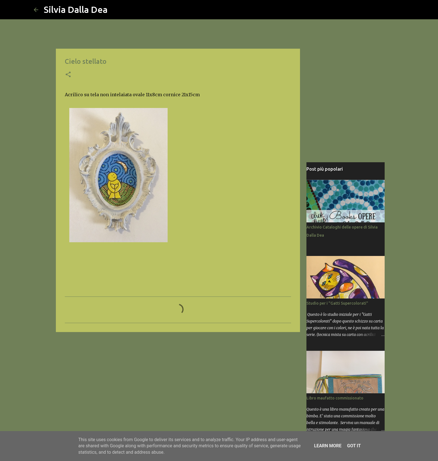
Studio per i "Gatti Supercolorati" (337, 303)
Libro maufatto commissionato (334, 398)
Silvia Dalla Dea (76, 9)
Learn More (327, 445)
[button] (68, 75)
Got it (354, 445)
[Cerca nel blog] (376, 10)
